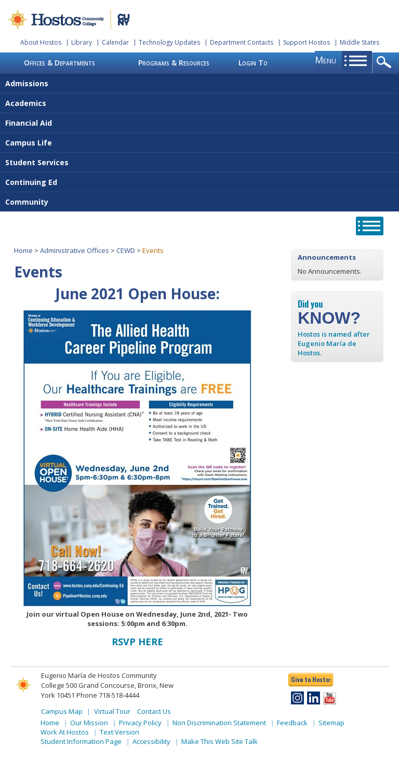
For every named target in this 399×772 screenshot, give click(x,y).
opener (386, 62)
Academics (25, 103)
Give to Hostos (310, 679)
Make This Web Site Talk (219, 741)
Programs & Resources (173, 63)
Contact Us (154, 711)
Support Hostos (306, 42)
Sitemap (331, 722)
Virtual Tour (112, 711)
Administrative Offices (74, 250)
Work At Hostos (65, 732)
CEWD (125, 250)
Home (23, 250)
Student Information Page (81, 741)
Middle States (359, 42)
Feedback (292, 722)
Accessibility (151, 741)
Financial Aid (28, 123)
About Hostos (40, 42)
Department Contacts (241, 42)
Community (26, 202)
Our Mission (89, 722)
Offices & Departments (59, 63)
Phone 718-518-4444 (107, 695)
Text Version (119, 732)
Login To (253, 63)
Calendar (115, 42)
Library (81, 42)
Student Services (37, 162)
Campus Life (28, 143)
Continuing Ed (31, 182)
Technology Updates (169, 42)
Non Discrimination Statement (219, 722)
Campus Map (62, 711)
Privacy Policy (140, 722)
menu (325, 60)
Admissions (26, 83)
